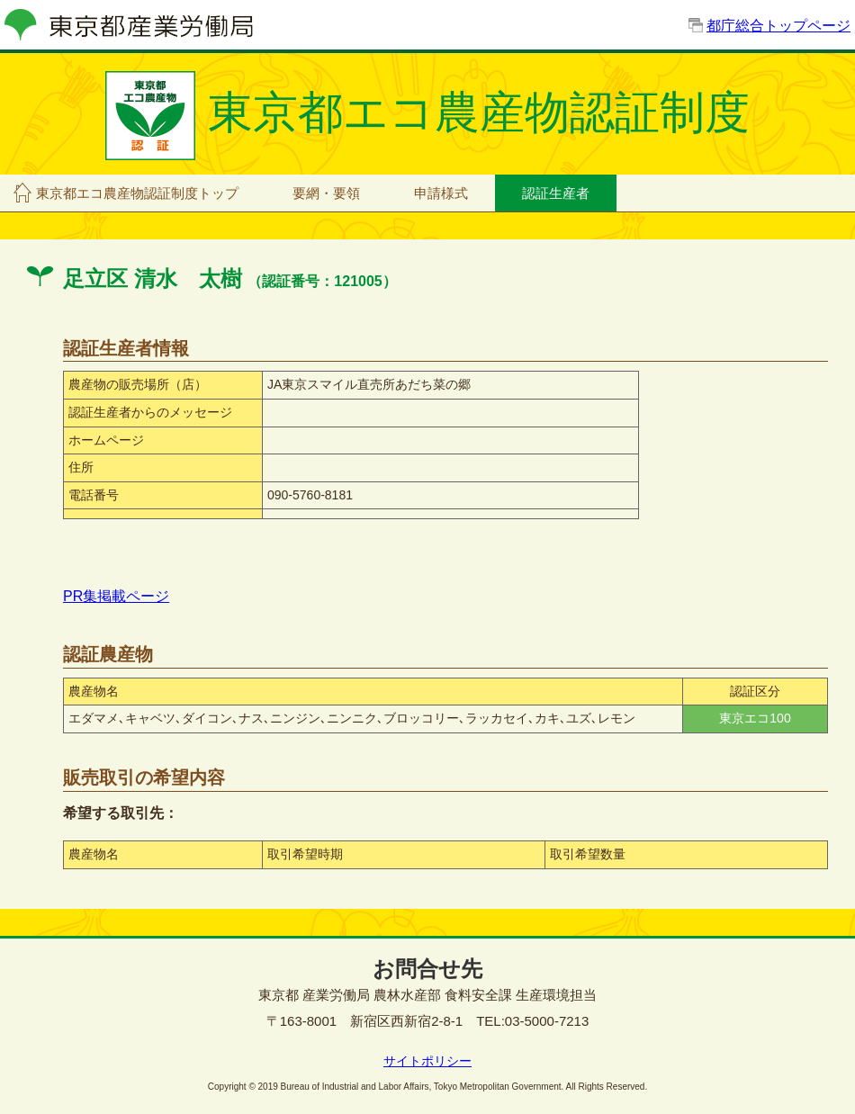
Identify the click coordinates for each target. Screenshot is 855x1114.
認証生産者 (556, 193)
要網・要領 (326, 193)
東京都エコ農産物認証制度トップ (137, 193)
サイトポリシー (427, 1061)
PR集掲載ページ (116, 596)
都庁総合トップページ (778, 25)
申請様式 (441, 193)
